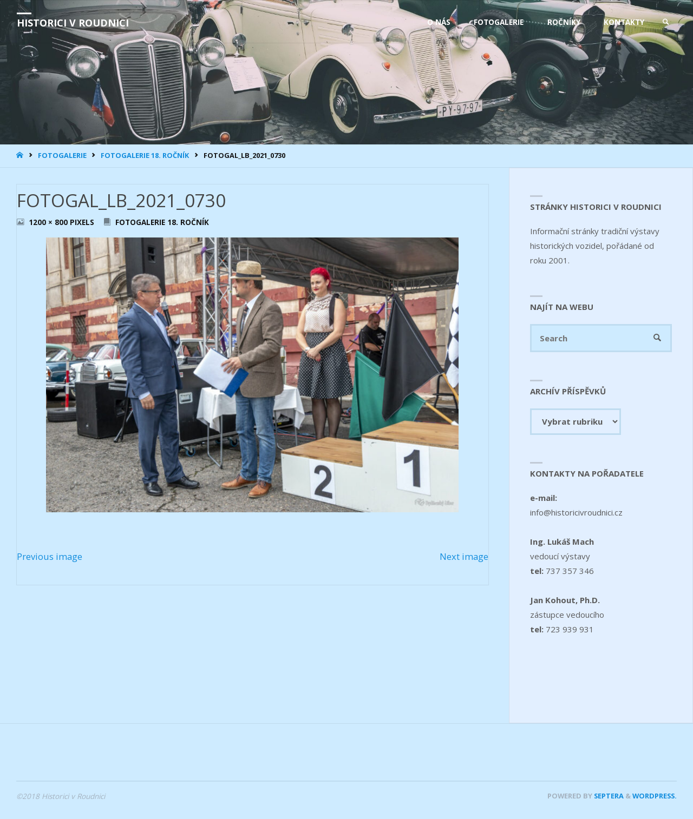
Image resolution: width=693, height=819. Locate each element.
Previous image (49, 556)
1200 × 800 (49, 222)
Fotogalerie (62, 155)
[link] (666, 22)
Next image (464, 556)
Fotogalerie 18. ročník (145, 155)
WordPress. (654, 796)
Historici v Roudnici (73, 22)
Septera (608, 796)
